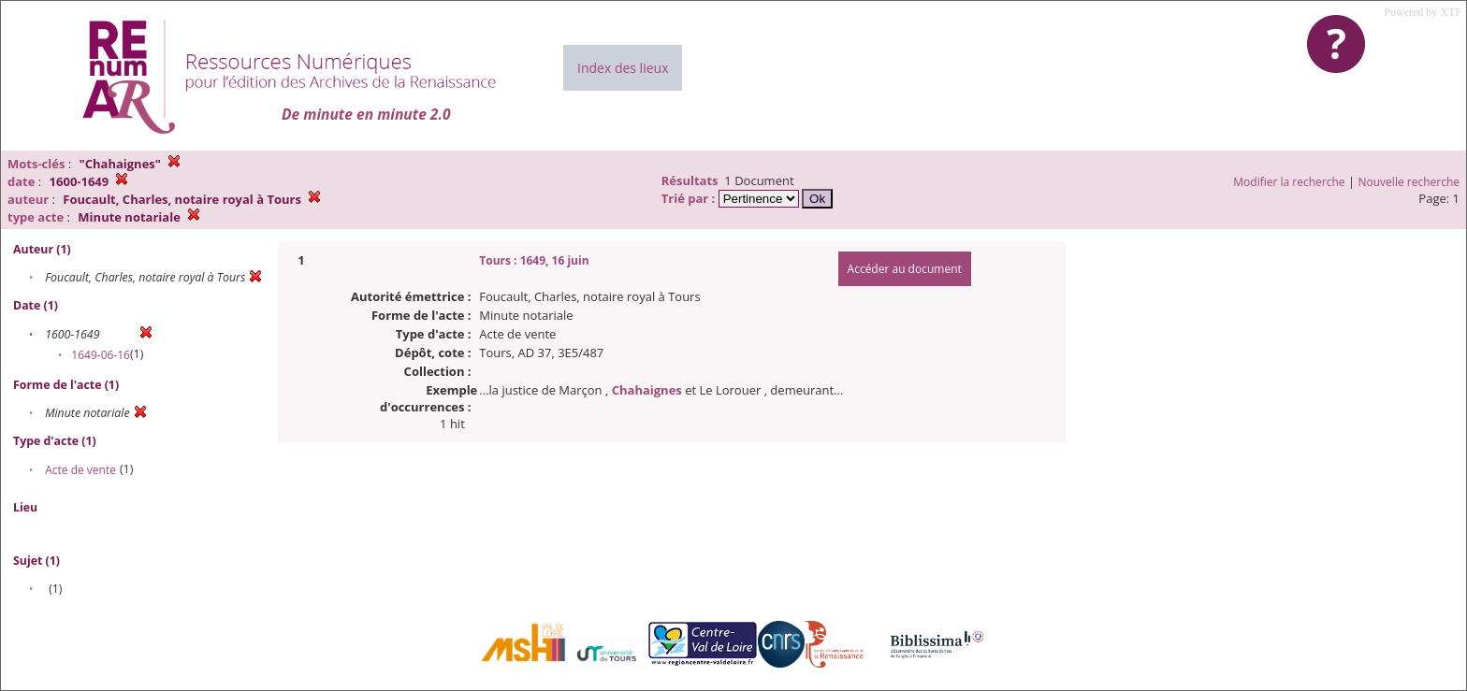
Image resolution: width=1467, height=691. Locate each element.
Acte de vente (80, 470)
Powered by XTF (1422, 12)
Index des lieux (622, 68)
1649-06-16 (100, 355)
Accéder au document (905, 269)
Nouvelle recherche (1409, 182)
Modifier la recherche (1288, 182)
